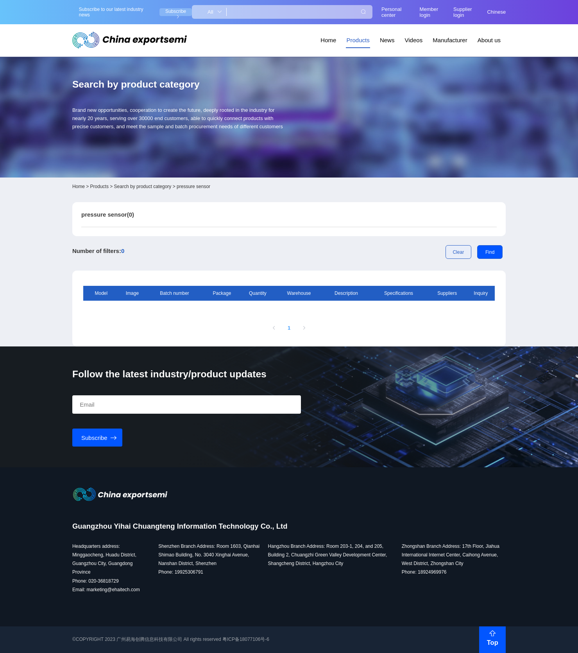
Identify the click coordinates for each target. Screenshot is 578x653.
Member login (429, 12)
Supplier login (462, 12)
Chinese (496, 12)
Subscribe (175, 12)
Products (358, 40)
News (387, 40)
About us (489, 40)
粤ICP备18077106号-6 (245, 639)
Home (328, 40)
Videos (414, 40)
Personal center (391, 12)
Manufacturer (450, 40)
